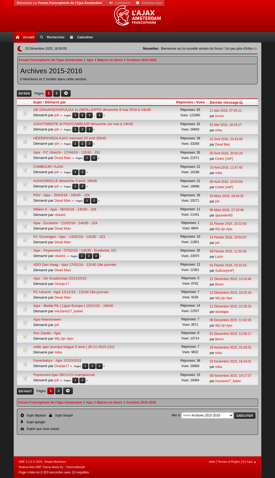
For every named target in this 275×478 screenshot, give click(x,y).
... (94, 115)
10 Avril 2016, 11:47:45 (226, 167)
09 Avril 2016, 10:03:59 (226, 182)
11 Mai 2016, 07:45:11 (226, 111)
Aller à (175, 415)
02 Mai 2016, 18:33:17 (226, 125)
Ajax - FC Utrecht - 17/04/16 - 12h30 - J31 (66, 152)
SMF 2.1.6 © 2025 (30, 461)
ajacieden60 (224, 215)
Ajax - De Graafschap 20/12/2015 (59, 278)
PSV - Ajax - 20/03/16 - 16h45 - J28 (61, 195)
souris (219, 116)
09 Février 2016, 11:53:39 (228, 251)
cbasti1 (60, 215)
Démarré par (55, 102)
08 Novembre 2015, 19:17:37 (230, 376)
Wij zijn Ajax (223, 229)
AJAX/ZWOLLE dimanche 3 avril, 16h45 (65, 181)
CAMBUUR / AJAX (48, 167)
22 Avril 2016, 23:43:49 (226, 139)
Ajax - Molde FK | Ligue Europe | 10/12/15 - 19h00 (73, 306)
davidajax (222, 312)
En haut (25, 391)
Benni (219, 284)
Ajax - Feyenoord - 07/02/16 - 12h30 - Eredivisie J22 (74, 250)
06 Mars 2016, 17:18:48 (227, 210)
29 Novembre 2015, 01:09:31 (230, 347)
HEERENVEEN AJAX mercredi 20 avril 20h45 (69, 138)
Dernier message (227, 102)
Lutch (219, 257)
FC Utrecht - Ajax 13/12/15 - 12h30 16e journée (70, 292)
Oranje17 (62, 284)
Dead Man (222, 144)
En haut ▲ (249, 461)
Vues (200, 102)
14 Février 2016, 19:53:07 (228, 237)
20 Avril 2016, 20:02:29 (226, 153)
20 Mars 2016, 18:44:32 (227, 196)
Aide (212, 461)
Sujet (37, 102)
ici (255, 48)
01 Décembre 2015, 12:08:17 (230, 334)
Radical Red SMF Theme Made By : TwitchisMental (52, 467)
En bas (24, 93)
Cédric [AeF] (224, 159)
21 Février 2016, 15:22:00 (228, 224)
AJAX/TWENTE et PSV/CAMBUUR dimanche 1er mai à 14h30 (83, 124)
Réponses (184, 102)
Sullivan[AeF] (224, 271)
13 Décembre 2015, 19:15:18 (230, 293)
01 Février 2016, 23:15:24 (228, 265)
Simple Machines (55, 461)
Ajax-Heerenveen (47, 319)
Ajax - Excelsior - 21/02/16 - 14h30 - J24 (65, 223)
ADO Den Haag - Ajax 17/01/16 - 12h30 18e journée (74, 265)
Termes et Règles (229, 461)
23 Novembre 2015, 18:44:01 (230, 361)
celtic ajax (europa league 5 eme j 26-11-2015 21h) (73, 347)
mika (218, 130)
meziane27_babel (69, 311)
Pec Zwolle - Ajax (47, 333)
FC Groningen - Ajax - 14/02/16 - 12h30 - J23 (69, 237)
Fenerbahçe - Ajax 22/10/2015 (57, 360)
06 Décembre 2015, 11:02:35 (230, 320)
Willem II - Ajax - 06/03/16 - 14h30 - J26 (64, 209)
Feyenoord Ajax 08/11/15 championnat (64, 375)
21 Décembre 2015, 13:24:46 (230, 279)
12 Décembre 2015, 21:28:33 (230, 306)
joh (57, 115)
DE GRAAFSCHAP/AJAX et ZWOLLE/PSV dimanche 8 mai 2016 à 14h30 (92, 110)
